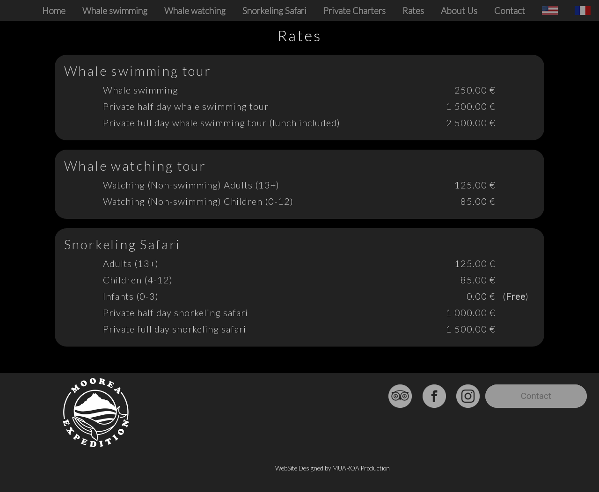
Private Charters (354, 10)
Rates (413, 10)
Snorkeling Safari (274, 10)
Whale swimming (114, 10)
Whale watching (195, 10)
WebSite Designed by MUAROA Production (332, 468)
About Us (459, 10)
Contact (509, 10)
